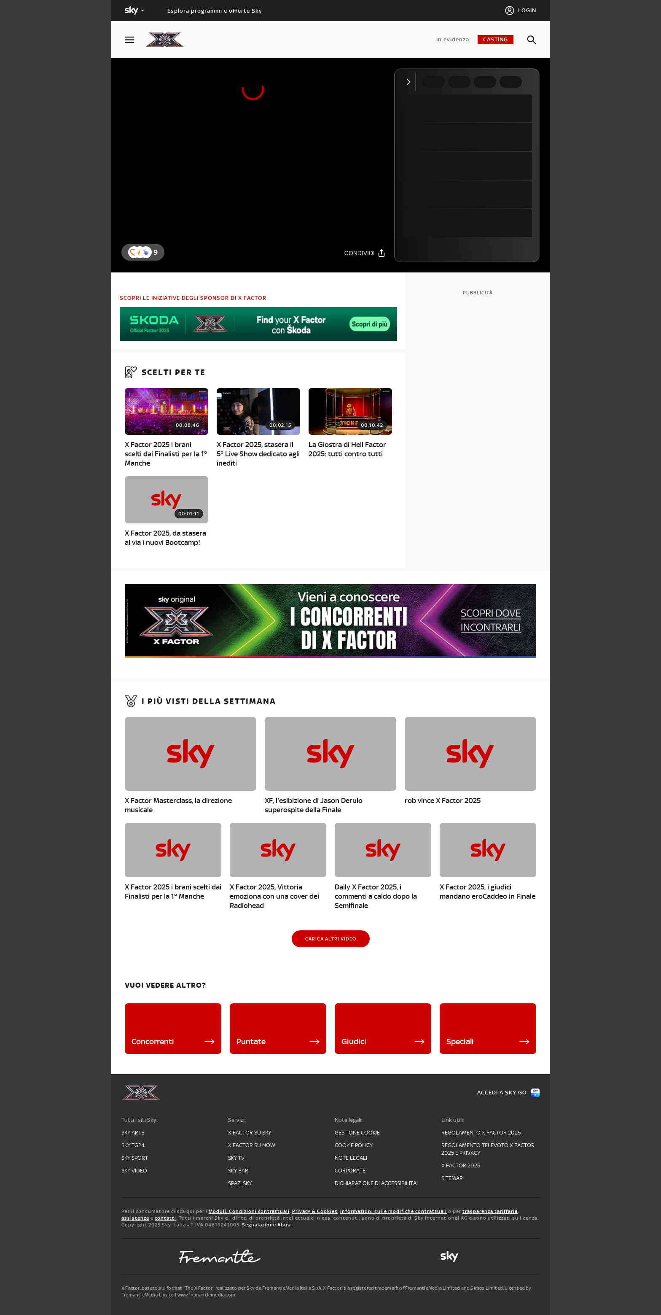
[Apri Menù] (135, 40)
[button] (146, 252)
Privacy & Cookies (315, 1211)
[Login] (520, 10)
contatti (165, 1218)
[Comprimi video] (410, 82)
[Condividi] (365, 253)
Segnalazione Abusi (267, 1225)
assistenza (135, 1218)
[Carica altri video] (331, 938)
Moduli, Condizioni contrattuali (249, 1211)
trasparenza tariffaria (490, 1211)
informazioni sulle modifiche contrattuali (393, 1211)
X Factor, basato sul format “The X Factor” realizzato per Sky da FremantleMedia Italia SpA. (221, 1288)
